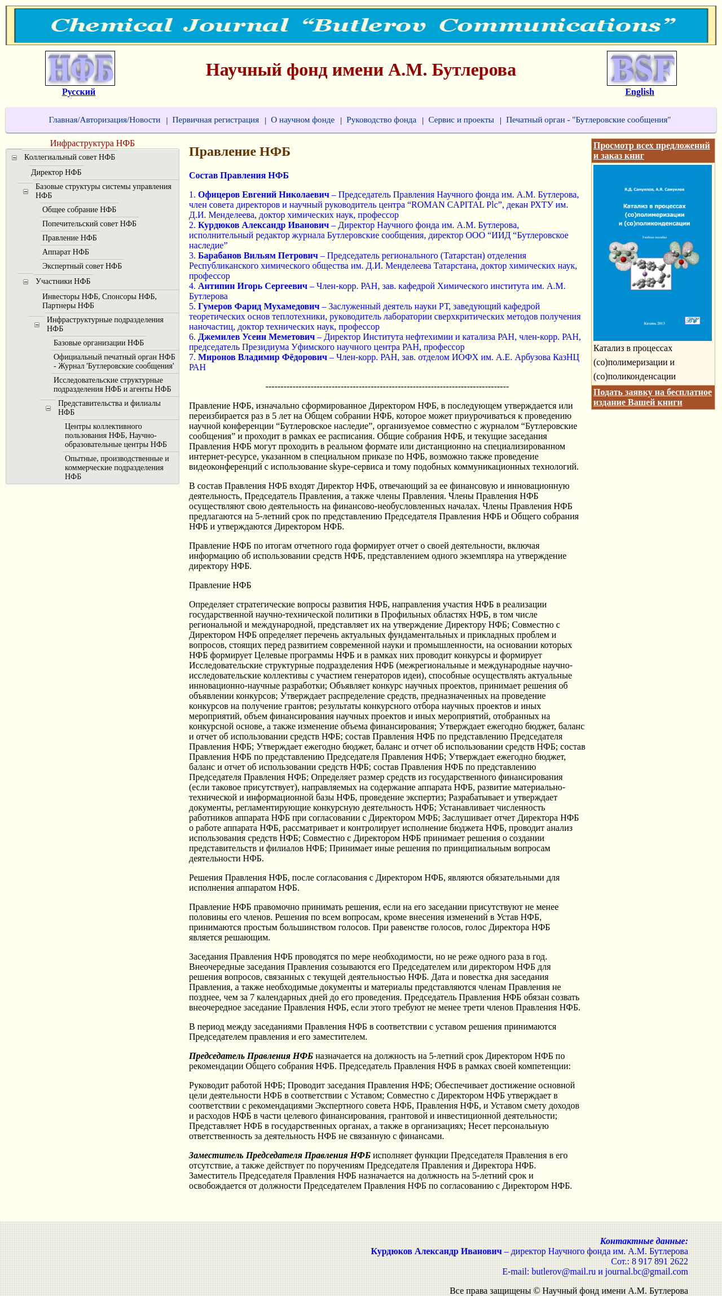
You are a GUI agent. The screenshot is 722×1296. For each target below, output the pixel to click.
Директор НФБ (56, 172)
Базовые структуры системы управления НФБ (103, 191)
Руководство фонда (381, 119)
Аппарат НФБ (65, 252)
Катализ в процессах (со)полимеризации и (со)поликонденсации (634, 362)
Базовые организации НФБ (99, 343)
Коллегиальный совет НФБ (69, 157)
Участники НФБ (63, 281)
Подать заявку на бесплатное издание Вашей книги (652, 397)
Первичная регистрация (215, 119)
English (639, 92)
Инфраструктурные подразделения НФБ (105, 324)
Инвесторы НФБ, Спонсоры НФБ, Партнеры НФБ (99, 301)
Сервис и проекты (461, 119)
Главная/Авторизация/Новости (104, 119)
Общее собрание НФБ (79, 209)
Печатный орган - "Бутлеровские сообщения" (588, 119)
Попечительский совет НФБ (89, 224)
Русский (78, 92)
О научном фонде (302, 119)
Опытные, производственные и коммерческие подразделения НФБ (117, 467)
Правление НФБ (69, 238)
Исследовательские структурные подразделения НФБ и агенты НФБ (112, 384)
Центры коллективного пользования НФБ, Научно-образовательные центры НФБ (116, 435)
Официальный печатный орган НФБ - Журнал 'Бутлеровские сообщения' (114, 361)
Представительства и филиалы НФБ (109, 408)
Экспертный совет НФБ (82, 266)
